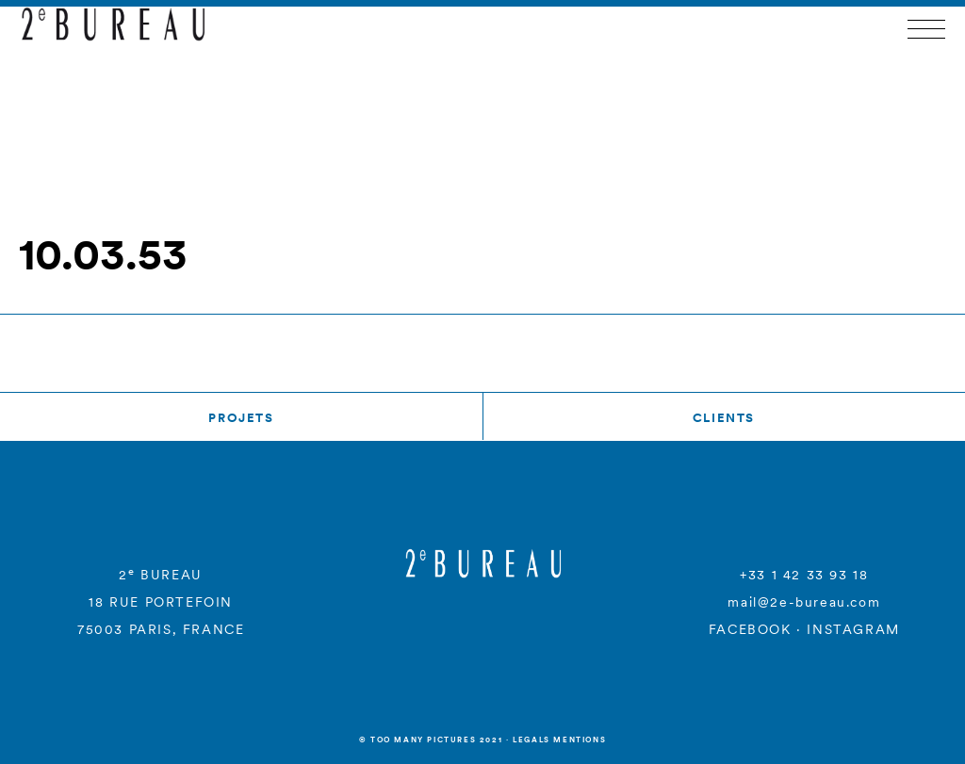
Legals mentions (559, 739)
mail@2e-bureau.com (804, 601)
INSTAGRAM (853, 629)
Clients (724, 418)
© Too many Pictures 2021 (430, 739)
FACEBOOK (750, 629)
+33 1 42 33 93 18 (804, 574)
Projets (240, 418)
